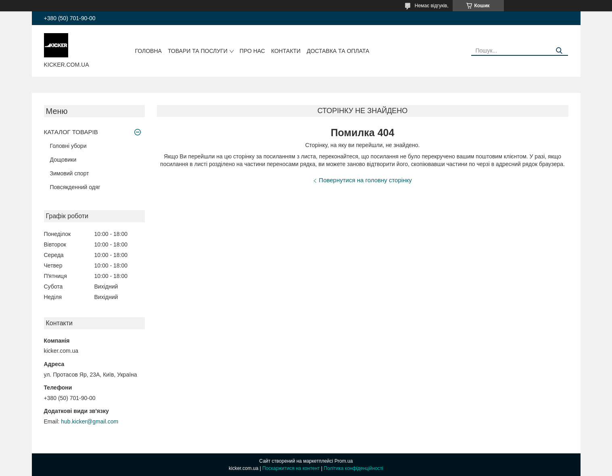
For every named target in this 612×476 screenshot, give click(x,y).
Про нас (252, 51)
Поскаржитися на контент (291, 468)
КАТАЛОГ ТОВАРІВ (71, 131)
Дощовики (63, 159)
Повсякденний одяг (75, 187)
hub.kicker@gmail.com (89, 421)
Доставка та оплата (338, 51)
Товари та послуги (198, 51)
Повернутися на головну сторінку (365, 180)
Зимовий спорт (69, 173)
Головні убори (68, 146)
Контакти (286, 51)
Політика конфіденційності (353, 468)
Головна (148, 51)
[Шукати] (559, 51)
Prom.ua (343, 461)
